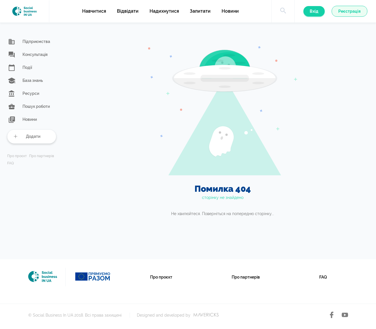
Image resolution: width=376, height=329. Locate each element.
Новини (230, 11)
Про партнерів (41, 156)
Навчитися (94, 11)
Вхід (314, 11)
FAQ (10, 163)
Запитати (200, 11)
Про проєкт (17, 156)
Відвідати (128, 11)
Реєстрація (349, 11)
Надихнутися (164, 11)
